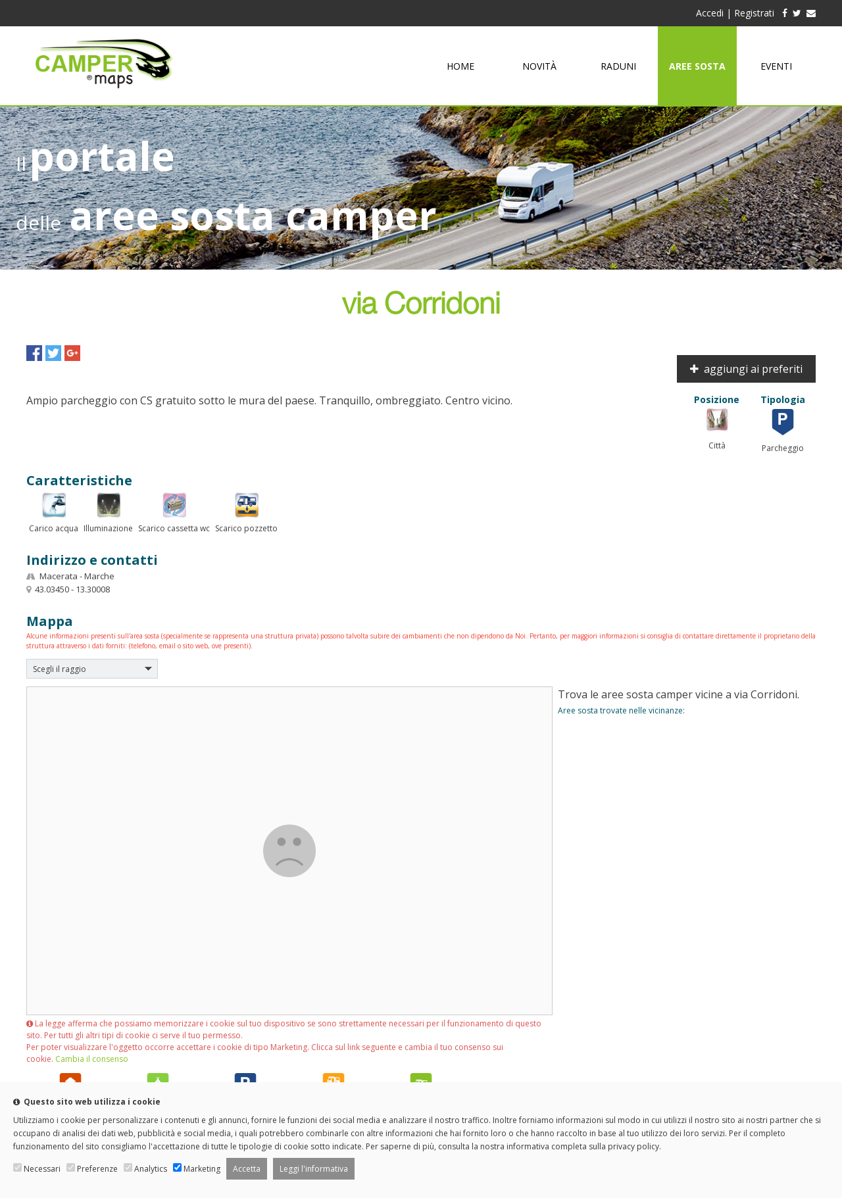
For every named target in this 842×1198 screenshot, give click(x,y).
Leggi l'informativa (314, 1168)
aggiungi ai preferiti (746, 369)
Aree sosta (697, 66)
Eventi (776, 66)
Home (460, 66)
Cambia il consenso (91, 1059)
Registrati (754, 13)
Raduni (618, 66)
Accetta (246, 1168)
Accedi (710, 13)
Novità (539, 66)
